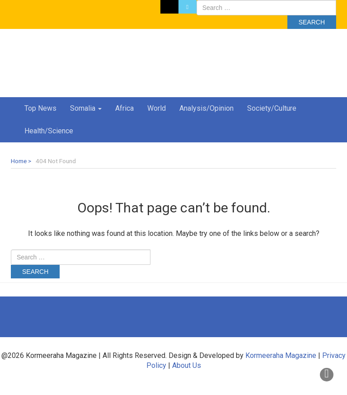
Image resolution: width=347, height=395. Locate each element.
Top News (40, 108)
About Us (186, 365)
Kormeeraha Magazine (280, 355)
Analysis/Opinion (206, 108)
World (156, 108)
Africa (124, 108)
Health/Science (48, 131)
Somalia (86, 108)
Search (312, 22)
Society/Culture (271, 108)
